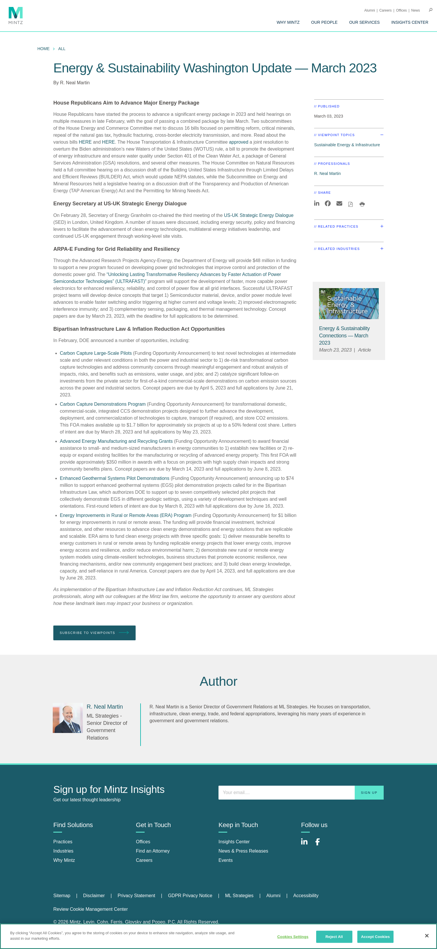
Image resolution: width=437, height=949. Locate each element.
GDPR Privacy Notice (190, 895)
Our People (324, 22)
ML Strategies (239, 895)
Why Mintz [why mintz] (64, 860)
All (61, 48)
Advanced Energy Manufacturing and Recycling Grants (116, 441)
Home (43, 48)
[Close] (426, 935)
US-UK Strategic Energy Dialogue (259, 215)
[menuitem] (288, 22)
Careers (385, 10)
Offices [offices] (143, 841)
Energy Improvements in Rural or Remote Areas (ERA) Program (126, 515)
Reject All (334, 937)
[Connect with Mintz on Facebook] (321, 844)
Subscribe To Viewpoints (94, 632)
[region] (218, 936)
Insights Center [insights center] (234, 841)
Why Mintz (288, 22)
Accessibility (305, 895)
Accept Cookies (375, 937)
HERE (85, 142)
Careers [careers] (144, 860)
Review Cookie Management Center (90, 909)
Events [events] (225, 860)
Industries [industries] (63, 851)
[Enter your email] (301, 793)
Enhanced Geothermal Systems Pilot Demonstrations (115, 478)
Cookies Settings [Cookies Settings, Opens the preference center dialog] (293, 937)
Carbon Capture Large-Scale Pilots (96, 353)
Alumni (369, 10)
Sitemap (61, 895)
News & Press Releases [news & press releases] (243, 851)
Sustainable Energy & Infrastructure (347, 144)
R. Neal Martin (75, 82)
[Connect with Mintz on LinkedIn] (307, 844)
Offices (401, 10)
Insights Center (409, 22)
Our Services (364, 22)
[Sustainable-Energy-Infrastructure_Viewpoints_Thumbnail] (349, 303)
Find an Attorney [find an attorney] (153, 851)
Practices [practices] (62, 841)
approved (238, 142)
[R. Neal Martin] (67, 717)
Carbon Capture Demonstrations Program (103, 404)
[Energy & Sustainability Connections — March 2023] (344, 336)
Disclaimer (94, 895)
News (415, 10)
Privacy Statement (136, 895)
